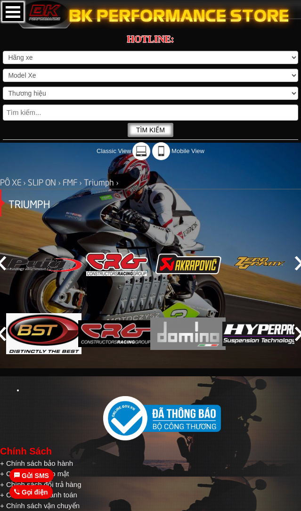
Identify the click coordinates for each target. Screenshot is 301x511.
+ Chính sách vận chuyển (40, 506)
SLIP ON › (45, 181)
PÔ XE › (14, 181)
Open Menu (13, 11)
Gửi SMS (31, 475)
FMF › (73, 181)
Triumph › (101, 181)
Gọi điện (31, 492)
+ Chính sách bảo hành (36, 463)
